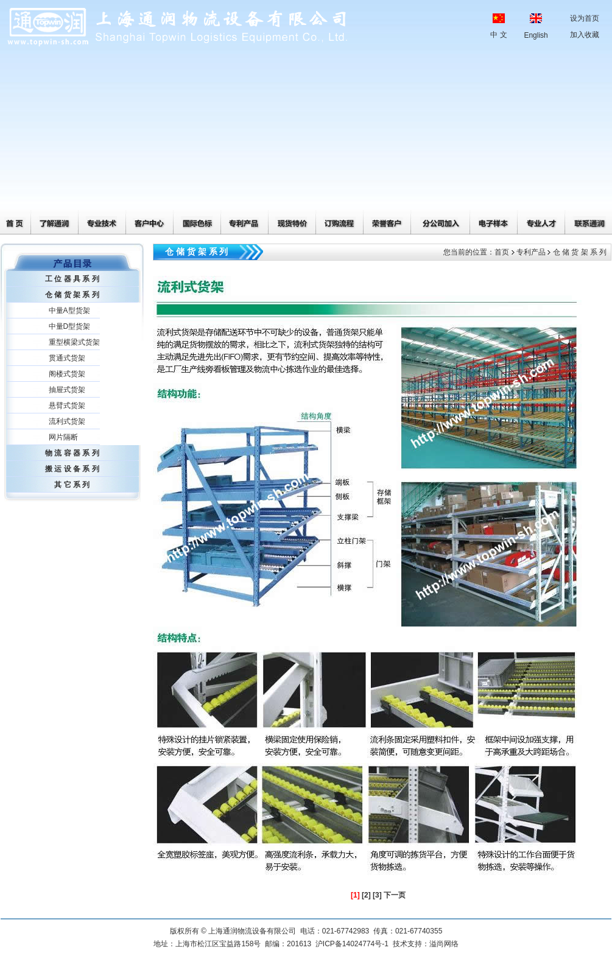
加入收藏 (584, 34)
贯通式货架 (67, 358)
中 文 (498, 34)
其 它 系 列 (72, 484)
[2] (366, 895)
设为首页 (584, 18)
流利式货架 (67, 421)
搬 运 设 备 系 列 (72, 469)
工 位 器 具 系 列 (72, 279)
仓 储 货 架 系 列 (72, 294)
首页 (501, 252)
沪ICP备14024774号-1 (352, 944)
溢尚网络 (444, 944)
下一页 (395, 895)
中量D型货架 (70, 326)
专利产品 (531, 252)
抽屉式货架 (67, 389)
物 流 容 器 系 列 (72, 453)
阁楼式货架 (67, 374)
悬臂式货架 (67, 405)
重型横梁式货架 (74, 342)
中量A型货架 (69, 310)
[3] (377, 895)
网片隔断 (63, 437)
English (535, 35)
